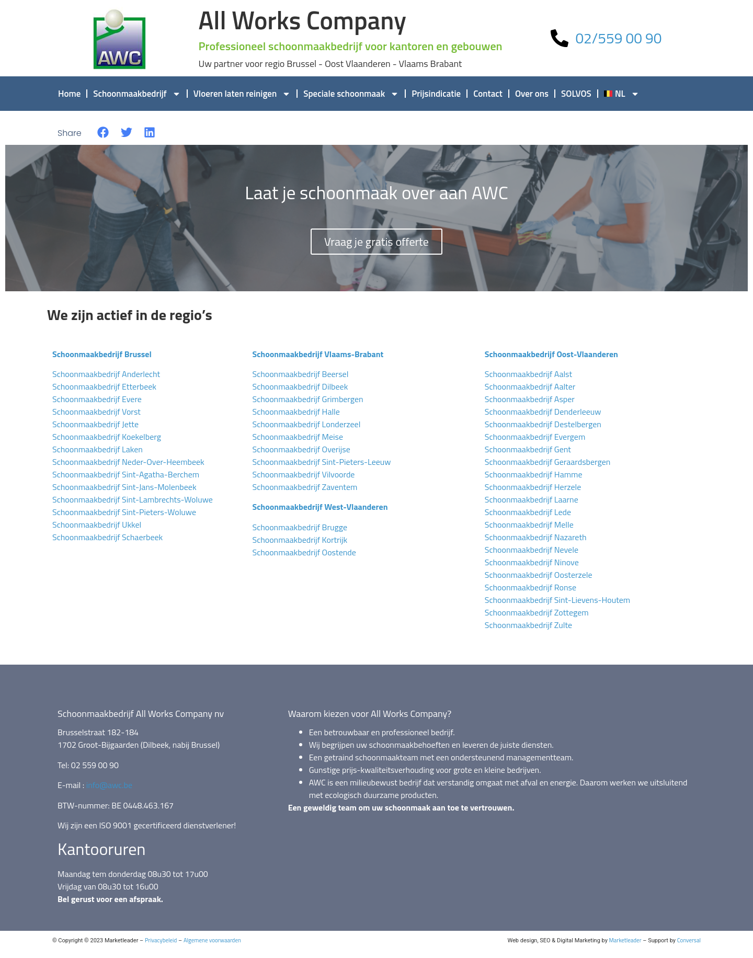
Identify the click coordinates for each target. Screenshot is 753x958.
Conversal (689, 940)
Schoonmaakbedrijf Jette (95, 424)
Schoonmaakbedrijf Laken (97, 449)
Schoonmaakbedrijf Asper (530, 399)
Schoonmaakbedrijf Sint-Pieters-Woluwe (124, 512)
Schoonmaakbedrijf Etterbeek (104, 386)
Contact (488, 93)
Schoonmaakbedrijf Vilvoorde (303, 474)
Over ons (532, 93)
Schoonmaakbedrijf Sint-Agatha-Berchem (125, 474)
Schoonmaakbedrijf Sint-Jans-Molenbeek (124, 487)
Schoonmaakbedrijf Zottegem (537, 612)
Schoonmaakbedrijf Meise (297, 436)
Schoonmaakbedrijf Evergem (535, 436)
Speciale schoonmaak (351, 94)
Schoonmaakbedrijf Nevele (531, 549)
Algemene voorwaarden (212, 940)
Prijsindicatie (436, 93)
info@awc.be (109, 785)
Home (69, 93)
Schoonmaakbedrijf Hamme (534, 474)
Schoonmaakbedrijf (136, 94)
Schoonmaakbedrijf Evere (97, 399)
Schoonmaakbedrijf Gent (528, 449)
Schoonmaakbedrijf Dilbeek (300, 386)
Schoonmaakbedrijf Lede (528, 512)
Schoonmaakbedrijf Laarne (531, 499)
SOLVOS (576, 93)
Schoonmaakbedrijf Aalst (528, 374)
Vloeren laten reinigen (242, 94)
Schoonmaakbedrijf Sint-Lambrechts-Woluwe (132, 499)
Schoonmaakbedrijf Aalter (530, 386)
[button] (103, 133)
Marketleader (625, 940)
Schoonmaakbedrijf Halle (295, 411)
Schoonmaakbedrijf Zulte (528, 625)
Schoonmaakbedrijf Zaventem (304, 487)
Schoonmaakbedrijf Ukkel (96, 524)
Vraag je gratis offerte (376, 241)
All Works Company (302, 20)
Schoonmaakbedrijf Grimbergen (307, 399)
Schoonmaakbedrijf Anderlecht (106, 374)
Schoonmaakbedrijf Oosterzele (538, 574)
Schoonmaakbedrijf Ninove (532, 562)
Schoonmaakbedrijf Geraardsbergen (548, 461)
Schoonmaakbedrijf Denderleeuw (543, 411)
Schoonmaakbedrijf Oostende (304, 552)
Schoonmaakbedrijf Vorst (96, 411)
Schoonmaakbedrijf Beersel (300, 374)
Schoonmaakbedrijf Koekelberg (106, 436)
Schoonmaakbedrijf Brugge (299, 527)
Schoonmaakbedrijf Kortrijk (299, 539)
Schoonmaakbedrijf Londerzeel (306, 424)
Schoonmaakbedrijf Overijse (301, 449)
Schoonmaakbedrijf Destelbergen (543, 424)
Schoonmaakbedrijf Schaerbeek (107, 537)
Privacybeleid (161, 940)
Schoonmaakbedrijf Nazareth (536, 537)
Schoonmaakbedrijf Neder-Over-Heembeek (128, 461)
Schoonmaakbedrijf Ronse (530, 587)
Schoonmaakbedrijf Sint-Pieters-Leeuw (321, 461)
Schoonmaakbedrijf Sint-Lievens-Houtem (557, 600)
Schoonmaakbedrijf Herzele (533, 487)
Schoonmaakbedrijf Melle (529, 524)
